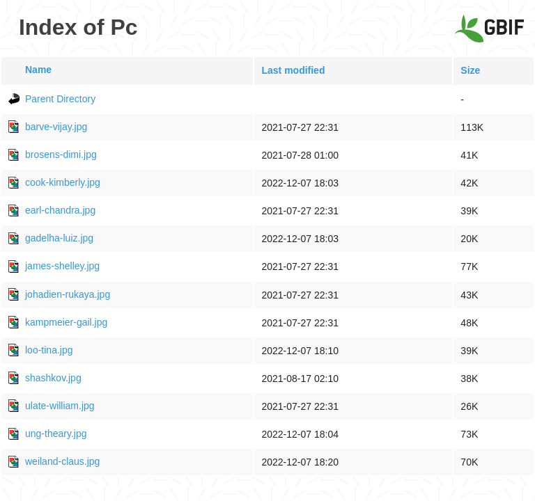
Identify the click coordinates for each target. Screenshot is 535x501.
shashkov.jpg (53, 377)
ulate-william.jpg (60, 405)
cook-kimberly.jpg (62, 182)
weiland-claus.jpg (62, 461)
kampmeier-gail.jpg (66, 322)
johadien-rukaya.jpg (67, 294)
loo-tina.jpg (49, 350)
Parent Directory (60, 98)
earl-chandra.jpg (60, 210)
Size (470, 70)
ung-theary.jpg (55, 433)
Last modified (293, 70)
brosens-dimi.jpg (61, 154)
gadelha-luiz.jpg (59, 238)
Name (38, 69)
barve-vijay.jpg (56, 126)
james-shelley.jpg (62, 265)
